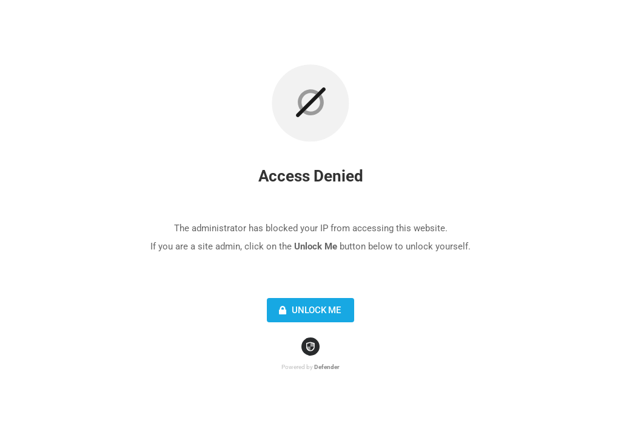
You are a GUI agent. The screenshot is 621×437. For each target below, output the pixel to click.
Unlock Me (308, 310)
